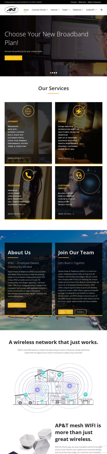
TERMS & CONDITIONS (17, 146)
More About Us (17, 305)
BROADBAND (13, 126)
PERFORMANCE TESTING (18, 143)
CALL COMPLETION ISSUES (19, 202)
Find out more (13, 58)
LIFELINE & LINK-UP (66, 199)
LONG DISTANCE (14, 196)
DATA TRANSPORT (15, 199)
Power (65, 10)
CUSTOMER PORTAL (16, 138)
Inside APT (90, 10)
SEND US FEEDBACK (66, 196)
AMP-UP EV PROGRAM (67, 138)
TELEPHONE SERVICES (17, 205)
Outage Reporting (65, 126)
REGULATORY (63, 202)
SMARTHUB (63, 135)
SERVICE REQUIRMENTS (68, 143)
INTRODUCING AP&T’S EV (68, 129)
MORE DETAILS (14, 158)
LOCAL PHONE (14, 193)
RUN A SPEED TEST (15, 135)
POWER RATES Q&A (66, 149)
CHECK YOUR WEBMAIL (17, 141)
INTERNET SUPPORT (16, 132)
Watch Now (66, 312)
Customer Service (39, 10)
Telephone (77, 10)
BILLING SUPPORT (65, 193)
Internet (54, 10)
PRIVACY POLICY (65, 205)
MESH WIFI (12, 129)
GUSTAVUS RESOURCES (67, 141)
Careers (80, 312)
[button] (50, 72)
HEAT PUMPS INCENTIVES (69, 132)
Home (26, 10)
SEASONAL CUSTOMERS (68, 146)
